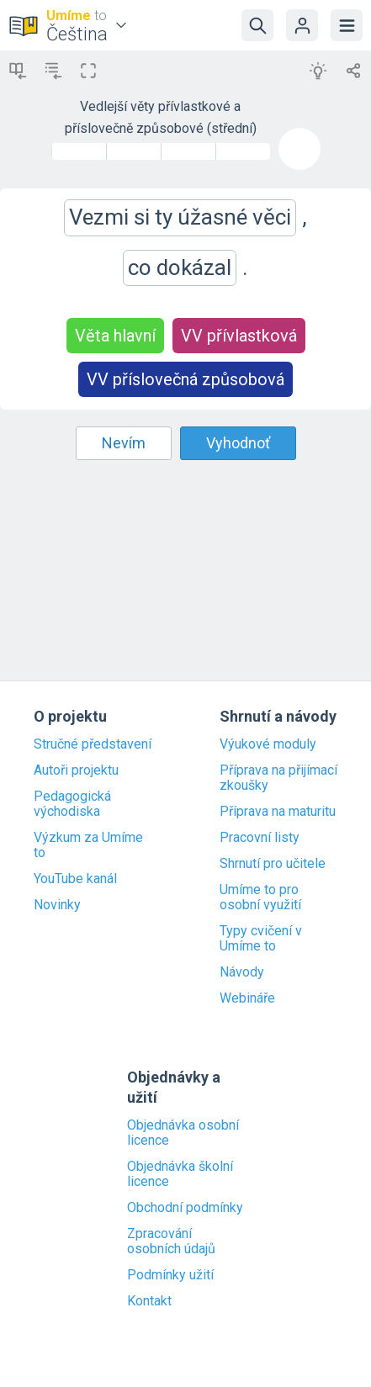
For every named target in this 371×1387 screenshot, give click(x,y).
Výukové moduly (268, 744)
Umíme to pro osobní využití (260, 897)
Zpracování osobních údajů (171, 1241)
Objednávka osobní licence (183, 1133)
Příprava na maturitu (278, 811)
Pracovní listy (259, 837)
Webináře (247, 998)
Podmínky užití (170, 1275)
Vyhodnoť (238, 443)
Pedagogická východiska (72, 804)
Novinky (57, 905)
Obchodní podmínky (185, 1207)
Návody (242, 972)
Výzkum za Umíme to (88, 845)
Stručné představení (92, 744)
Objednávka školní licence (180, 1174)
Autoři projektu (76, 770)
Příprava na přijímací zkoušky (278, 778)
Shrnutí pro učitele (273, 863)
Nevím (124, 443)
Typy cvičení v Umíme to (261, 939)
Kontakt (149, 1301)
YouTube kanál (75, 879)
